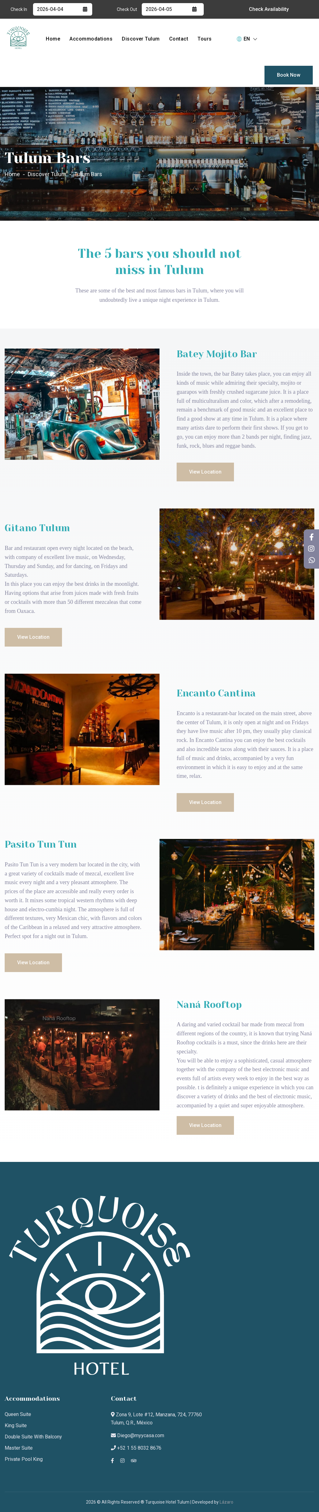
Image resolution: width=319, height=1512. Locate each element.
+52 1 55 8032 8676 (136, 1448)
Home (53, 39)
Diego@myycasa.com (137, 1435)
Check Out (127, 9)
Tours (205, 39)
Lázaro (226, 1502)
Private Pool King (24, 1459)
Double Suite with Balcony (33, 1437)
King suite (16, 1425)
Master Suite (19, 1448)
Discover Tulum (141, 39)
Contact (178, 39)
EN (247, 39)
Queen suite (18, 1414)
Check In (19, 9)
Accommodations (90, 39)
